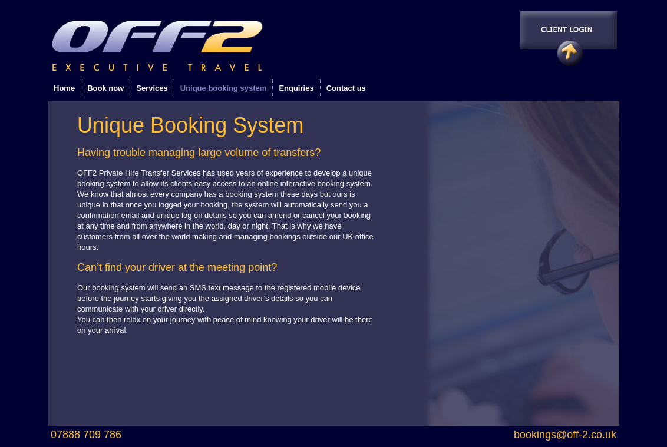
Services (152, 88)
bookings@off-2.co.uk (565, 435)
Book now (105, 88)
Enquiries (296, 88)
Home (64, 88)
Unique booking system (223, 88)
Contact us (346, 88)
